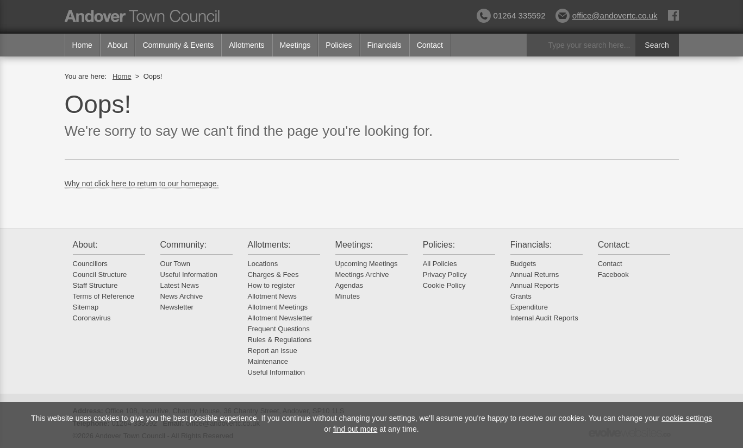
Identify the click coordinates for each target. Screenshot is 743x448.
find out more (355, 429)
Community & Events (178, 45)
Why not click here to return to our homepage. (142, 183)
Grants (521, 296)
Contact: (614, 244)
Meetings (295, 45)
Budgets (523, 264)
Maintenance (268, 361)
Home (82, 45)
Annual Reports (534, 285)
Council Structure (100, 274)
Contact (430, 45)
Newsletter (176, 307)
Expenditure (529, 307)
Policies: (439, 244)
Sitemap (86, 307)
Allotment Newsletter (280, 318)
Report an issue (272, 350)
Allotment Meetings (278, 307)
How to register (271, 285)
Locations (263, 264)
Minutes (347, 296)
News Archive (181, 296)
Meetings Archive (362, 274)
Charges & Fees (273, 274)
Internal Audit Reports (544, 318)
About (118, 45)
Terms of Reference (103, 296)
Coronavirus (92, 318)
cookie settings (686, 418)
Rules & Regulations (280, 340)
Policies (339, 45)
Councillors (90, 264)
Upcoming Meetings (366, 264)
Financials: (531, 244)
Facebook (613, 274)
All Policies (440, 264)
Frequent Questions (279, 329)
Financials (384, 45)
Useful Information (189, 274)
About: (85, 244)
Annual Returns (534, 274)
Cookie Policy (444, 285)
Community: (183, 244)
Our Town (175, 264)
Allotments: (269, 244)
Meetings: (354, 244)
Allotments (246, 45)
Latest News (179, 285)
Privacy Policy (445, 274)
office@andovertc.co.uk (606, 15)
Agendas (349, 285)
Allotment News (272, 296)
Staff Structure (95, 285)
